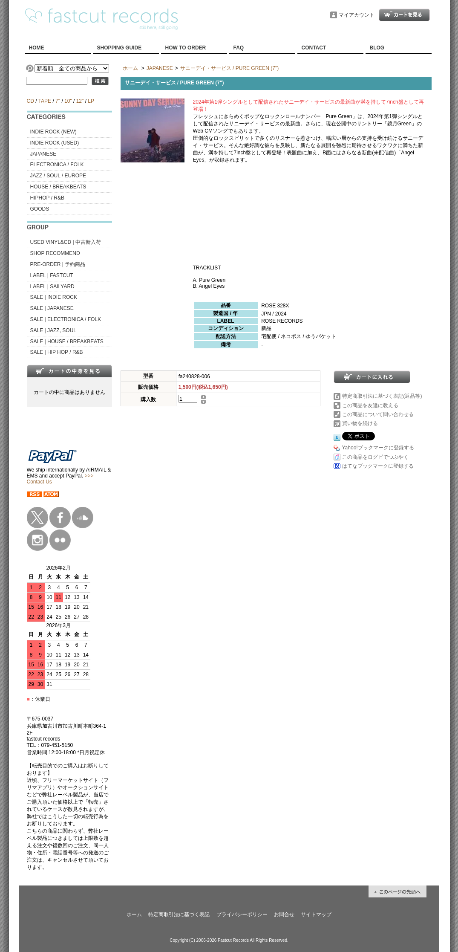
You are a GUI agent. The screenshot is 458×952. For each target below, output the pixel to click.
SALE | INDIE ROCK (53, 297)
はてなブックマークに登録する (378, 466)
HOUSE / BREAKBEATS (58, 187)
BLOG (377, 48)
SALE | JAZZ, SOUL (53, 330)
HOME (36, 48)
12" (80, 101)
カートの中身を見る (69, 371)
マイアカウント (356, 15)
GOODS (39, 209)
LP (91, 101)
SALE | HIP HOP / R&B (56, 352)
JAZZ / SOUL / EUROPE (58, 176)
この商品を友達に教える (370, 405)
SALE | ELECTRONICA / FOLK (65, 319)
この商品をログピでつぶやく (375, 457)
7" (57, 101)
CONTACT (314, 48)
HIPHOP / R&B (47, 198)
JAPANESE (43, 154)
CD (30, 101)
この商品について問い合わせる (378, 414)
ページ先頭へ (397, 891)
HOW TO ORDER (185, 48)
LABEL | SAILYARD (52, 286)
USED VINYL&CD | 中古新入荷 (65, 242)
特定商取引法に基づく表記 (179, 914)
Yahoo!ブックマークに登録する (378, 448)
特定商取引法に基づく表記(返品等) (382, 396)
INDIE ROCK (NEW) (53, 132)
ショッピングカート (404, 15)
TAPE (44, 101)
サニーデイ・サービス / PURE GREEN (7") (229, 68)
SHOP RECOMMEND (55, 253)
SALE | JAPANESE (52, 308)
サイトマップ (316, 914)
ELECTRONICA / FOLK (57, 165)
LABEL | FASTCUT (51, 275)
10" (68, 101)
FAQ (238, 48)
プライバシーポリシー (242, 914)
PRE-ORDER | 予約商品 (58, 264)
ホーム (130, 68)
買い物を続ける (360, 423)
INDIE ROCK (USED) (54, 143)
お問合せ (284, 914)
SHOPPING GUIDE (119, 48)
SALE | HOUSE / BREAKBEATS (67, 341)
